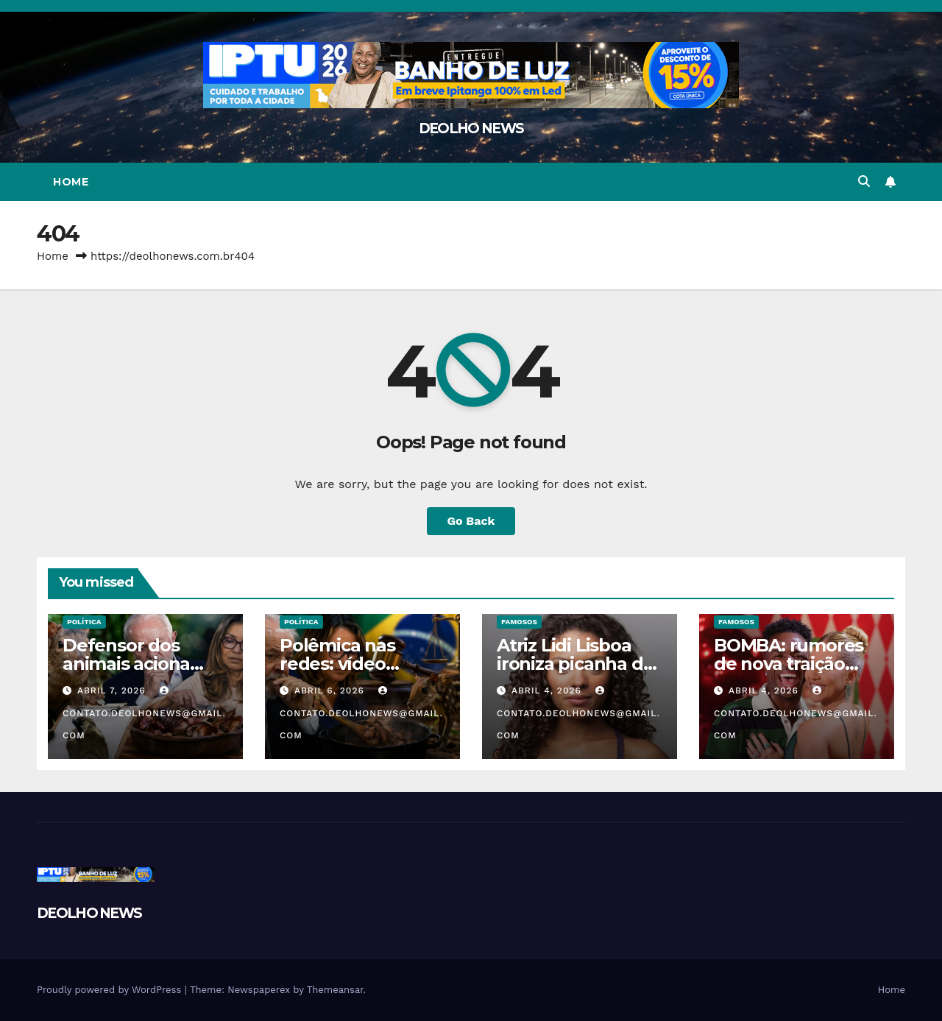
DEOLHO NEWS (471, 128)
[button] (864, 181)
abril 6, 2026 (331, 690)
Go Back (471, 521)
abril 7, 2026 (113, 690)
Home (70, 181)
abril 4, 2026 (548, 690)
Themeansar (335, 989)
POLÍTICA (84, 622)
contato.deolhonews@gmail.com (144, 713)
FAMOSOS (519, 622)
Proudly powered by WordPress (111, 989)
